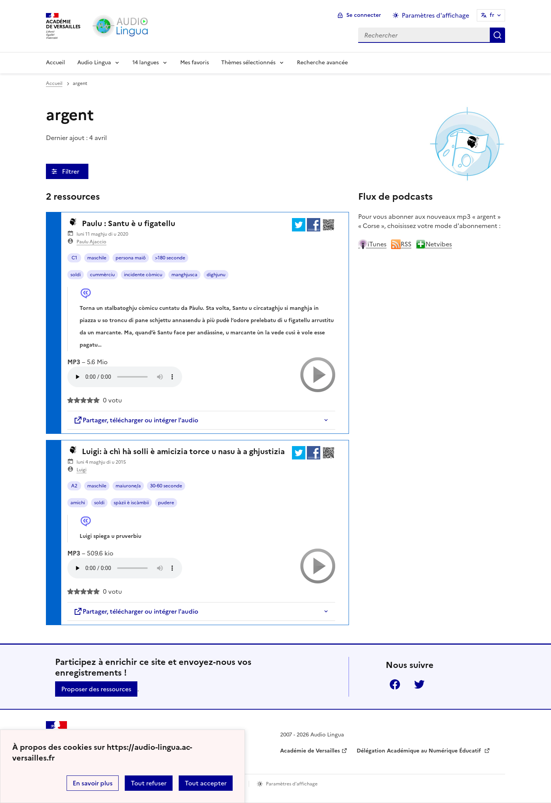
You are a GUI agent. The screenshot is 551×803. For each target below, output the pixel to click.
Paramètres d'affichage (292, 783)
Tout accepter (206, 783)
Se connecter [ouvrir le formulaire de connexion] (363, 15)
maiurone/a (128, 485)
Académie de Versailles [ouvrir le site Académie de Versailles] (310, 751)
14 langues (145, 63)
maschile (96, 257)
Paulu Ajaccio (91, 241)
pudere (166, 502)
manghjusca (184, 274)
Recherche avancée (322, 63)
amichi (77, 502)
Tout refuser (148, 783)
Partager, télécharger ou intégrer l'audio (135, 420)
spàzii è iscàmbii (131, 502)
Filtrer (71, 171)
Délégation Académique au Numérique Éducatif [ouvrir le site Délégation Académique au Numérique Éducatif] (420, 751)
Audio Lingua (94, 63)
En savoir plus (92, 783)
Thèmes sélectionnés (248, 63)
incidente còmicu (143, 274)
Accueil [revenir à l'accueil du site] (54, 83)
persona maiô (131, 257)
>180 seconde (170, 257)
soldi (75, 274)
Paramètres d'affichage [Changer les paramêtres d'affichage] (435, 15)
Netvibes (434, 244)
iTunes (372, 244)
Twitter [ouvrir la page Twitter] (419, 684)
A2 (74, 485)
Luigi (81, 469)
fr (492, 15)
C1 (74, 257)
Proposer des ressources (96, 689)
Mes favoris (194, 63)
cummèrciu (102, 274)
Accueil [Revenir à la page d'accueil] (55, 63)
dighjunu (216, 274)
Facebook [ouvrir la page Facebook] (395, 684)
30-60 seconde (166, 485)
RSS (401, 244)
